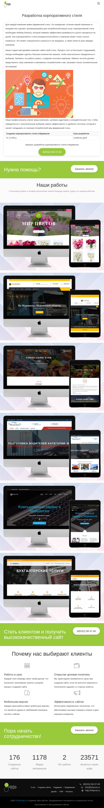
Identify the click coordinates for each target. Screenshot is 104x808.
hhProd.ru (22, 800)
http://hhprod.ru (91, 790)
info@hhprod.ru (90, 787)
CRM (61, 792)
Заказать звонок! (84, 169)
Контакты (69, 792)
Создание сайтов (44, 787)
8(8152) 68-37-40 (52, 152)
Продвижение (70, 787)
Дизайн (54, 792)
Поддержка (57, 787)
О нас (33, 787)
